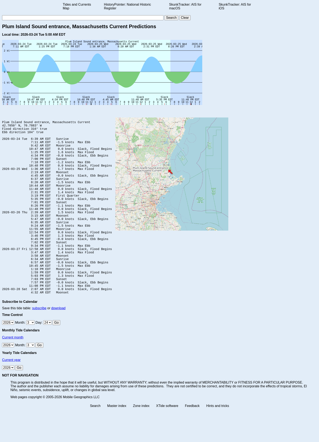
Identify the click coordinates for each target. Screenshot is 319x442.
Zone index (141, 438)
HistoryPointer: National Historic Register (127, 6)
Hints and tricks (217, 438)
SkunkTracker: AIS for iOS (235, 6)
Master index (116, 438)
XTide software (167, 438)
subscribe (39, 340)
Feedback (192, 438)
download (58, 340)
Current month (12, 370)
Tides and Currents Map (77, 6)
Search (95, 438)
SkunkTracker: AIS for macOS (185, 6)
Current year (11, 392)
